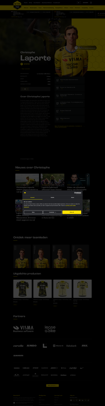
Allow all (72, 212)
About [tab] (72, 197)
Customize (52, 212)
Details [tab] (52, 197)
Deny (33, 212)
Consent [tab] (32, 197)
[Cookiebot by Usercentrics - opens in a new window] (75, 193)
